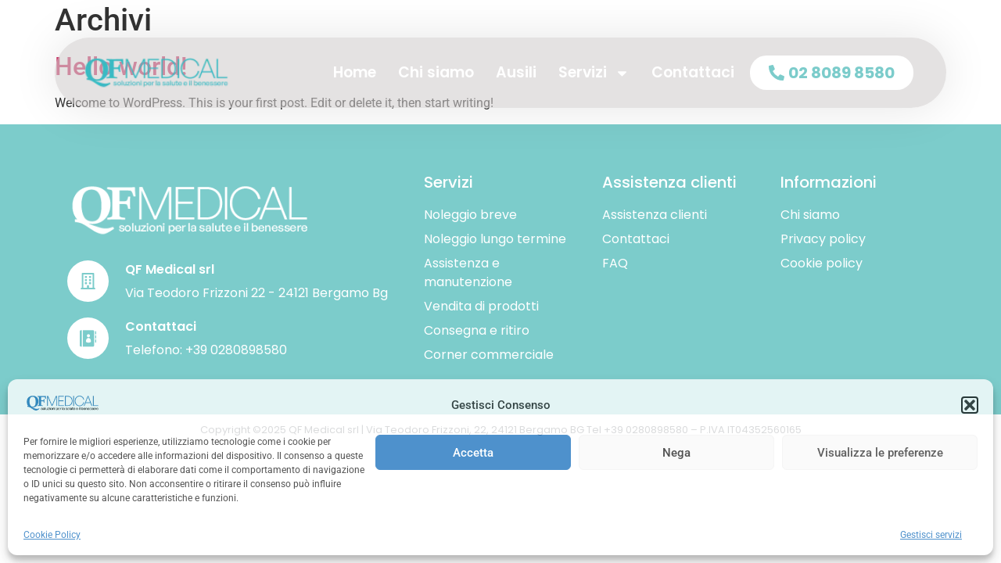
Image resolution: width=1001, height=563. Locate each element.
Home (354, 72)
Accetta (473, 453)
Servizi (594, 73)
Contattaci (692, 72)
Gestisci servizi (931, 534)
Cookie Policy (52, 534)
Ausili (516, 72)
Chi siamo (436, 72)
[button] (970, 405)
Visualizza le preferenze (880, 453)
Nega (676, 453)
